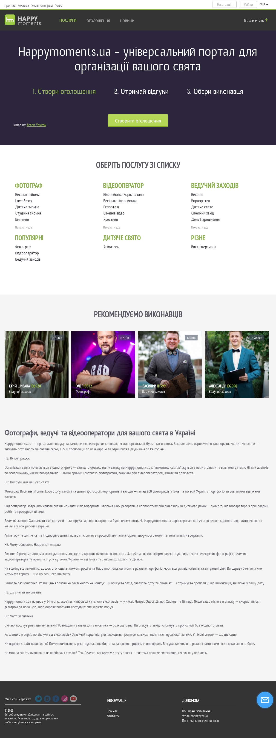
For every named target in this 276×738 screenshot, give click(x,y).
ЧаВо (58, 5)
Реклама (23, 5)
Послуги (68, 20)
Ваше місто (256, 20)
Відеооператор (27, 253)
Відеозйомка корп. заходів (125, 195)
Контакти (113, 716)
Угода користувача (195, 716)
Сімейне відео (115, 213)
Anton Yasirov (36, 125)
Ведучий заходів (28, 259)
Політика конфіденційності (200, 721)
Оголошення (98, 20)
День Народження (206, 219)
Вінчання (23, 219)
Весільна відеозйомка (121, 201)
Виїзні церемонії (203, 247)
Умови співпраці (42, 5)
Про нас (10, 5)
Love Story (24, 201)
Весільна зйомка (29, 195)
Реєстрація (224, 4)
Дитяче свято (203, 207)
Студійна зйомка (29, 213)
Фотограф (23, 247)
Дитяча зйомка (28, 207)
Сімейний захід (203, 213)
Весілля (198, 195)
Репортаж (112, 207)
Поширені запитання (196, 711)
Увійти (248, 4)
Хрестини (112, 219)
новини (127, 20)
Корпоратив (201, 201)
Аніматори (112, 247)
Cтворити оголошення (138, 121)
